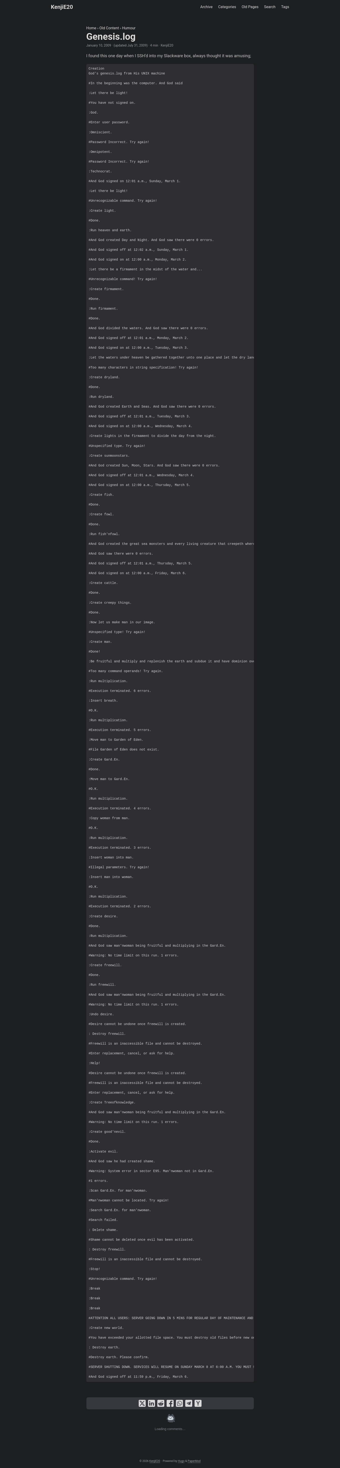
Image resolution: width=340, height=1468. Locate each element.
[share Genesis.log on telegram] (188, 1403)
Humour (129, 28)
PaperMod (194, 1461)
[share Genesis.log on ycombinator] (198, 1403)
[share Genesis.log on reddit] (160, 1403)
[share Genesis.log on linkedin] (151, 1403)
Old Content (109, 28)
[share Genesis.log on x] (142, 1403)
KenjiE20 (62, 7)
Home (91, 28)
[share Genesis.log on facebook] (170, 1403)
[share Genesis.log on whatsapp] (179, 1403)
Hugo (181, 1461)
